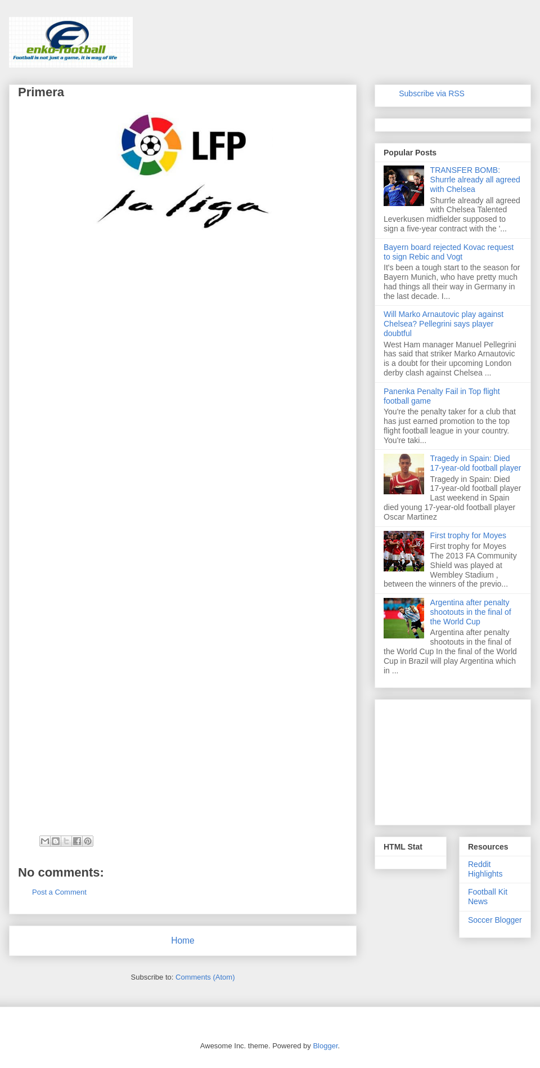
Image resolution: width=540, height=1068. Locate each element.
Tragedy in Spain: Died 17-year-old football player (475, 463)
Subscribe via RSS (432, 93)
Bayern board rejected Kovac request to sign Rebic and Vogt (449, 252)
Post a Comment (59, 892)
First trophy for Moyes (468, 535)
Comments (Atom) (205, 977)
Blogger (325, 1046)
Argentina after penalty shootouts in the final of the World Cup (470, 612)
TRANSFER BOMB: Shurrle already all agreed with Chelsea (475, 180)
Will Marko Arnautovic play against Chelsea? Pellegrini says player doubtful (443, 324)
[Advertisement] (102, 604)
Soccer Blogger (495, 919)
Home (183, 940)
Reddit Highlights (485, 869)
